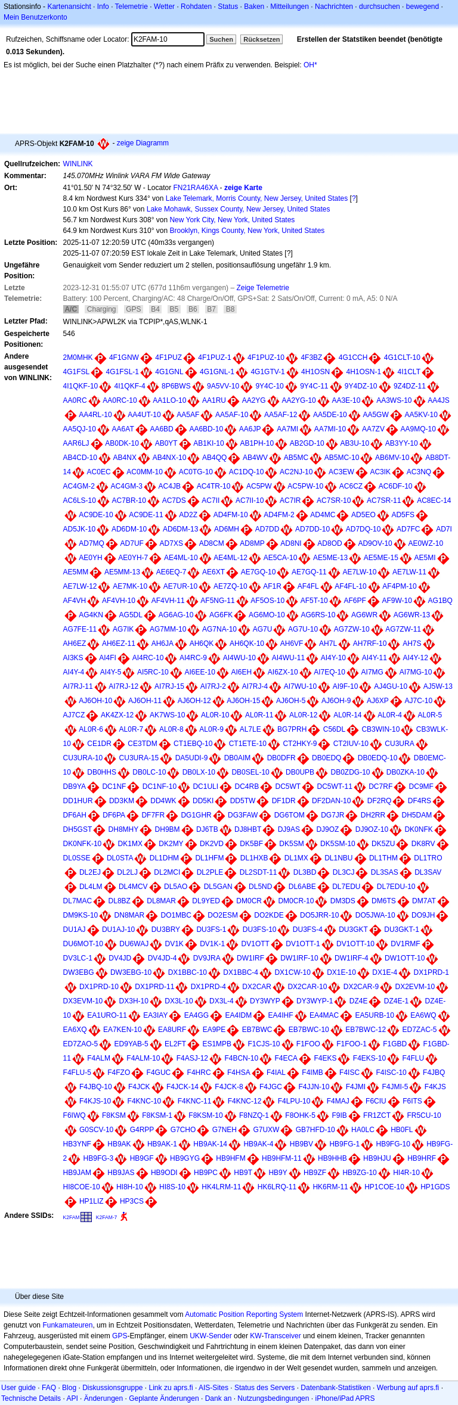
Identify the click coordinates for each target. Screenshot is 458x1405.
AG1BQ (440, 600)
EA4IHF (280, 1015)
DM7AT (424, 901)
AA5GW (375, 415)
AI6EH (241, 672)
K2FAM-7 (106, 1217)
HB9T (243, 1172)
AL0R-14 (347, 715)
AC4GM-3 (127, 486)
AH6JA (162, 643)
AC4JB (170, 486)
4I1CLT (409, 372)
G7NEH (224, 1130)
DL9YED (206, 901)
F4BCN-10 (241, 1058)
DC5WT (288, 786)
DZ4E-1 (396, 1001)
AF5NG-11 (217, 600)
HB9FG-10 (393, 1144)
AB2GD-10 (307, 443)
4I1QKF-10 (80, 386)
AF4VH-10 (118, 600)
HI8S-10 (172, 1187)
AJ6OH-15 (243, 701)
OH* (310, 65)
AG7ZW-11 (403, 629)
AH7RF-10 (370, 643)
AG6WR (364, 615)
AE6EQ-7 (171, 572)
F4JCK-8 (229, 1087)
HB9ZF (315, 1172)
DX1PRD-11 (154, 987)
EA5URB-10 (374, 1015)
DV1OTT (256, 944)
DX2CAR (256, 987)
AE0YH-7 (133, 558)
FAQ (49, 1388)
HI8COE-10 (81, 1187)
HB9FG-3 (98, 1158)
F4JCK (139, 1087)
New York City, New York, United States (232, 220)
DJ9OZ (327, 829)
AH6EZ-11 (118, 643)
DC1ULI (205, 786)
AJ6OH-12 (194, 701)
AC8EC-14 (434, 500)
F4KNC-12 (245, 1101)
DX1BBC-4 (240, 972)
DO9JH (423, 915)
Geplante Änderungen (164, 1398)
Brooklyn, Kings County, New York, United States (246, 230)
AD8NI (290, 543)
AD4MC (322, 515)
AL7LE (250, 729)
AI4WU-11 (288, 658)
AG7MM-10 (168, 629)
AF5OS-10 (267, 600)
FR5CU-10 (424, 1115)
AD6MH (226, 529)
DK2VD (212, 844)
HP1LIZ (91, 1201)
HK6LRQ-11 (277, 1187)
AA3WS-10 (393, 400)
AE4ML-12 (230, 558)
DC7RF (380, 786)
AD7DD (267, 529)
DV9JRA (207, 958)
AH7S (412, 643)
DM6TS (384, 901)
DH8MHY (124, 829)
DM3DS (342, 901)
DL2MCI (167, 872)
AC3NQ (419, 472)
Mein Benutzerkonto (35, 17)
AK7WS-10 (167, 715)
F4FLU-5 (77, 1072)
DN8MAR (129, 915)
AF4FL (308, 586)
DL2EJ (90, 872)
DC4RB (246, 786)
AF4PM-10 (399, 586)
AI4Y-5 (111, 672)
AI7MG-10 (416, 672)
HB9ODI (164, 1172)
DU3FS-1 (211, 929)
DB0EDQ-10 (378, 758)
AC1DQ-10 (246, 472)
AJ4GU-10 (390, 686)
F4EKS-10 (369, 1058)
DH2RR (373, 815)
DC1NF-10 (160, 786)
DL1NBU (338, 858)
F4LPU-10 (294, 1101)
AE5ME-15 (381, 558)
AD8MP (252, 543)
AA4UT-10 (144, 415)
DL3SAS (384, 872)
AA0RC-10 (120, 400)
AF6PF (355, 600)
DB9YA (74, 786)
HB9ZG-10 (359, 1172)
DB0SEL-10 (250, 772)
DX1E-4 (384, 972)
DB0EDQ (326, 758)
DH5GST (77, 829)
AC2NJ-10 (296, 472)
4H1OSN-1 (363, 372)
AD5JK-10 (79, 529)
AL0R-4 (389, 715)
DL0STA (120, 858)
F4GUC (159, 1072)
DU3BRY (165, 929)
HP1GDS (435, 1187)
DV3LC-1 (77, 958)
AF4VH (74, 600)
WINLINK (78, 164)
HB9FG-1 (344, 1144)
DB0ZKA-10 (405, 772)
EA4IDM (238, 1015)
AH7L (328, 643)
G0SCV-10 (96, 1130)
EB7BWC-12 (365, 1029)
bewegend (422, 6)
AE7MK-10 (130, 586)
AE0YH (90, 558)
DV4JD (120, 958)
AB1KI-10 (208, 443)
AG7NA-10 (219, 629)
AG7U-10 (303, 629)
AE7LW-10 (359, 572)
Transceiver (282, 1336)
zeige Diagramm (143, 143)
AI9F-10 (345, 686)
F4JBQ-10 (95, 1087)
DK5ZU (383, 844)
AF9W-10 (396, 600)
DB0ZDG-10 (350, 772)
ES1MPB (216, 1044)
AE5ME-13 (330, 558)
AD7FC (408, 529)
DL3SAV (427, 872)
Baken (254, 6)
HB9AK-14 (210, 1144)
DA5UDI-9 (191, 758)
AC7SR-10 (334, 500)
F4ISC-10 (391, 1072)
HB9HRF (421, 1158)
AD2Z (188, 515)
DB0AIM (237, 758)
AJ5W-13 (438, 686)
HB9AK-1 (162, 1144)
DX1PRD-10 (99, 987)
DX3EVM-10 (83, 1001)
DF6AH (74, 815)
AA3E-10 (346, 400)
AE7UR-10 (180, 586)
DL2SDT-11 (258, 872)
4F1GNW (124, 357)
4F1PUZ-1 (214, 357)
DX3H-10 (133, 1001)
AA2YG (254, 400)
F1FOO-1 (351, 1044)
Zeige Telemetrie (262, 288)
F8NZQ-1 (254, 1115)
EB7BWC (257, 1029)
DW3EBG (78, 972)
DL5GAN (218, 886)
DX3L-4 (221, 1001)
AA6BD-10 (206, 429)
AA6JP (250, 429)
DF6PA (114, 815)
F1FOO (308, 1044)
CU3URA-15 (139, 758)
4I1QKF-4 (130, 386)
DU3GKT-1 (401, 929)
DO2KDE (268, 915)
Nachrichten (334, 6)
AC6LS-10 (79, 500)
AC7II (210, 500)
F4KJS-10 (95, 1101)
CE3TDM (142, 743)
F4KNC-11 (195, 1101)
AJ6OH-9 (336, 701)
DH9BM (167, 829)
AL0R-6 (91, 729)
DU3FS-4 (308, 929)
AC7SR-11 (384, 500)
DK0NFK (418, 829)
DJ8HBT (247, 829)
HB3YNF (77, 1144)
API (72, 1398)
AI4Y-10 (333, 658)
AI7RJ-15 (169, 686)
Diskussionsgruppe (112, 1388)
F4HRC (199, 1072)
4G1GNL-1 (217, 372)
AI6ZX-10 (283, 672)
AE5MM (76, 572)
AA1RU (214, 400)
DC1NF (114, 786)
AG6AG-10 (176, 615)
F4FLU (414, 1058)
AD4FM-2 (279, 515)
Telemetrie (131, 6)
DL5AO (175, 886)
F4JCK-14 (182, 1087)
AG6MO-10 (267, 615)
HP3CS (132, 1201)
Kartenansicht (69, 6)
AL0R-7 (131, 729)
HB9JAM (77, 1172)
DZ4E (358, 1001)
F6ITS (412, 1101)
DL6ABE (302, 886)
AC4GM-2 (79, 486)
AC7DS (174, 500)
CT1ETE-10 (248, 743)
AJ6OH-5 (290, 701)
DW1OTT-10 (405, 958)
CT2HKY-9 (300, 743)
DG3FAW (243, 815)
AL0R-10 (215, 715)
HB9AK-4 (258, 1144)
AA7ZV (373, 429)
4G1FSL (76, 372)
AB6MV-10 (392, 457)
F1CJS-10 (263, 1044)
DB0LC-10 (149, 772)
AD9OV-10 (375, 543)
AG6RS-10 (318, 615)
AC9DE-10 (96, 515)
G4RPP (142, 1130)
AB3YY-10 (401, 443)
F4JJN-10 (313, 1087)
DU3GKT (353, 929)
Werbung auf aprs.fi (408, 1388)
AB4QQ (214, 457)
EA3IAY (155, 1015)
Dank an (218, 1398)
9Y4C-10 (269, 386)
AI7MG (372, 672)
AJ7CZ (74, 715)
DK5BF (251, 844)
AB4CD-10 (80, 457)
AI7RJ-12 (123, 686)
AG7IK (123, 629)
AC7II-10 (250, 500)
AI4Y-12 (415, 658)
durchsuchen (379, 6)
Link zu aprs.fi (171, 1388)
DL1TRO (428, 858)
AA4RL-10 (95, 415)
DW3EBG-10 (130, 972)
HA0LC (363, 1130)
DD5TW (243, 801)
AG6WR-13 (412, 615)
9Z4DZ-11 (410, 386)
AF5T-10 (314, 600)
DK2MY (171, 844)
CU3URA (399, 743)
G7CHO (183, 1130)
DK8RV (423, 844)
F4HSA (238, 1072)
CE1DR (99, 743)
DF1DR (284, 801)
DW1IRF (250, 958)
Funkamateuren (67, 1325)
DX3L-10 (179, 1001)
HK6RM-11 (330, 1187)
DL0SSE (77, 858)
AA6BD (161, 429)
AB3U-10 (354, 443)
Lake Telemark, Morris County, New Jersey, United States (257, 198)
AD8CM (211, 543)
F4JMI (356, 1087)
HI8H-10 (129, 1187)
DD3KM (121, 801)
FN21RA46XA (196, 188)
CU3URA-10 (83, 758)
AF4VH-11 (168, 600)
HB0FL (402, 1130)
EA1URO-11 (107, 1015)
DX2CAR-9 (361, 987)
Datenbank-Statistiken (335, 1388)
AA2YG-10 (298, 400)
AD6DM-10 (129, 529)
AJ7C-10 (418, 701)
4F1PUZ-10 (265, 357)
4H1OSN (315, 372)
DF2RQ (379, 801)
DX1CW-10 (292, 972)
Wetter (164, 6)
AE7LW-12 (80, 586)
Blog (69, 1388)
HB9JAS (120, 1172)
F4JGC (270, 1087)
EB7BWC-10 (309, 1029)
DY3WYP (265, 1001)
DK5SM (291, 844)
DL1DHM (164, 858)
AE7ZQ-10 (230, 586)
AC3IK (380, 472)
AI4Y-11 (374, 658)
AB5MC (296, 457)
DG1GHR (196, 815)
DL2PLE (210, 872)
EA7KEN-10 (122, 1029)
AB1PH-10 (257, 443)
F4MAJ (338, 1101)
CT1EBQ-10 (193, 743)
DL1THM (383, 858)
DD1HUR (78, 801)
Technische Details (31, 1398)
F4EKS (325, 1058)
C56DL (334, 729)
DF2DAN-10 (331, 801)
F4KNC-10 (145, 1101)
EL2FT (175, 1044)
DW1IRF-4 (352, 958)
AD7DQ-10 (363, 529)
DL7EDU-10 (396, 886)
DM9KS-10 (80, 915)
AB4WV (255, 457)
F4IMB (312, 1072)
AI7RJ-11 (78, 686)
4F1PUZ (168, 357)
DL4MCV (133, 886)
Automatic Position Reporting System (244, 1314)
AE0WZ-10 (425, 543)
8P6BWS (176, 386)
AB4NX (125, 457)
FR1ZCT (377, 1115)
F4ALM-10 (143, 1058)
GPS (119, 1336)
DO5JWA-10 (375, 915)
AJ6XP (378, 701)
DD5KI (203, 801)
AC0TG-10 (196, 472)
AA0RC (75, 400)
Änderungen (103, 1398)
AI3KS (73, 658)
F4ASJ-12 (192, 1058)
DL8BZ (120, 901)
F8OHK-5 (300, 1115)
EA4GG (196, 1015)
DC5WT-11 (334, 786)
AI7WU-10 (300, 686)
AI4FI (107, 658)
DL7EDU (346, 886)
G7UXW (266, 1130)
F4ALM (98, 1058)
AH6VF (292, 643)
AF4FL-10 (350, 586)
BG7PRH (292, 729)
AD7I (444, 529)
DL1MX (296, 858)
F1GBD (395, 1044)
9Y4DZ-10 (361, 386)
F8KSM (114, 1115)
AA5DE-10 (330, 415)
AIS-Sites (213, 1388)
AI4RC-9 (193, 658)
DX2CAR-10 (307, 987)
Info (103, 6)
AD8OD (329, 543)
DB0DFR (281, 758)
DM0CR (249, 901)
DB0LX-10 (198, 772)
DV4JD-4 (162, 958)
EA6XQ (75, 1029)
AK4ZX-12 (117, 715)
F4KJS (435, 1087)
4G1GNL (169, 372)
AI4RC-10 (148, 658)
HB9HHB (332, 1158)
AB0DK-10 (122, 443)
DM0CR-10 (296, 901)
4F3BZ (311, 357)
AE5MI (425, 558)
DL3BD (305, 872)
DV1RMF (405, 944)
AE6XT (213, 572)
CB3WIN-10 (380, 729)
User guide (18, 1388)
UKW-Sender (210, 1336)
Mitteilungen (289, 6)
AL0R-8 (171, 729)
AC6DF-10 (396, 486)
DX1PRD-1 (431, 972)
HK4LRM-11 (221, 1187)
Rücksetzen (261, 39)
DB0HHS (101, 772)
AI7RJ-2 (213, 686)
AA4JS (439, 400)
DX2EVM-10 (415, 987)
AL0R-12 (303, 715)
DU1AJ (74, 929)
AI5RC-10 (153, 672)
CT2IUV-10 (351, 743)
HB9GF (142, 1158)
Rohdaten (196, 6)
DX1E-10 (341, 972)
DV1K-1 (212, 944)
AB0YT (166, 443)
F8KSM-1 (157, 1115)
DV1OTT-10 (355, 944)
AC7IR (290, 500)
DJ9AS (289, 829)
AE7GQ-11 (309, 572)
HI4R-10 (406, 1172)
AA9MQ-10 (418, 429)
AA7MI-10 (330, 429)
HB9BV (301, 1144)
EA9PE (214, 1029)
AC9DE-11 (146, 515)
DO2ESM (223, 915)
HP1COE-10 (384, 1187)
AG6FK (221, 615)
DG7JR (332, 815)
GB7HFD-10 (315, 1130)
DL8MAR (161, 901)
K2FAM (71, 1217)
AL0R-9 (211, 729)
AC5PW (259, 486)
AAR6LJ (76, 443)
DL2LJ (127, 872)
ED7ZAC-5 (420, 1029)
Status (228, 6)
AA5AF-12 (280, 415)
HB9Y (277, 1172)
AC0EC (99, 472)
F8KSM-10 (205, 1115)
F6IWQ (74, 1115)
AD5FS (402, 515)
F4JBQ (434, 1072)
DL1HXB (254, 858)
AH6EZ (74, 643)
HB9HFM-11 (282, 1158)
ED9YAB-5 (131, 1044)
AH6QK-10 (247, 643)
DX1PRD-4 (208, 987)
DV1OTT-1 (303, 944)
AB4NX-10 (170, 457)
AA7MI (287, 429)
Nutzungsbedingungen (273, 1398)
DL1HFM (209, 858)
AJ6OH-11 (145, 701)
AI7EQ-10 (329, 672)
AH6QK (202, 643)
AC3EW (341, 472)
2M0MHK (78, 357)
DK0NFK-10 (82, 844)
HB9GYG (185, 1158)
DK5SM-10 (337, 844)
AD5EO (363, 515)
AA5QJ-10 (79, 429)
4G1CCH (353, 357)
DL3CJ (344, 872)
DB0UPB (300, 772)
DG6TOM (289, 815)
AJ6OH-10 (95, 701)
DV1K (174, 944)
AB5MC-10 (342, 457)
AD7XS (171, 543)
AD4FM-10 (230, 515)
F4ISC (349, 1072)
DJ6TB (207, 829)
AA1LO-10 (169, 400)
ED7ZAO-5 (80, 1044)
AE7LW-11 (409, 572)
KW (255, 1336)
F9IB (339, 1115)
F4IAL (276, 1072)
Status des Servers (264, 1388)
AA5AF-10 (231, 415)
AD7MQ (91, 543)
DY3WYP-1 (314, 1001)
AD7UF (132, 543)
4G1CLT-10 (402, 357)
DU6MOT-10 (83, 944)
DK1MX (130, 844)
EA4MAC (324, 1015)
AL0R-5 (430, 715)
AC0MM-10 (144, 472)
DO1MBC (176, 915)
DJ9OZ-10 (371, 829)
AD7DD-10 (312, 529)
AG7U (263, 629)
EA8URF (172, 1029)
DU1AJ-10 (118, 929)
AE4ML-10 (181, 558)
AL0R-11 (259, 715)
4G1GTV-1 (267, 372)
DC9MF (421, 786)
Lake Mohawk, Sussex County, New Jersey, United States (238, 209)
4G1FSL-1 (122, 372)
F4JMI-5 (395, 1087)
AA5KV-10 (420, 415)
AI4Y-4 (74, 672)
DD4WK (163, 801)
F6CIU (376, 1101)
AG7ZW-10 (352, 629)
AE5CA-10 (281, 558)
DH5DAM (417, 815)
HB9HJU (377, 1158)
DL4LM (91, 886)
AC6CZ (351, 486)
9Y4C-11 (314, 386)
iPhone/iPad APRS (345, 1398)
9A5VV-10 (223, 386)
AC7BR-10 (129, 500)
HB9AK (119, 1144)
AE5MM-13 (122, 572)
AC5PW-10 (305, 486)
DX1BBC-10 (187, 972)
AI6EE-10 (199, 672)
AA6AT (123, 429)
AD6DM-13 (180, 529)
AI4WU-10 (239, 658)
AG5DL (131, 615)
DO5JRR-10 (319, 915)
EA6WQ (423, 1015)
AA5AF (188, 415)
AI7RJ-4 (255, 686)
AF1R (272, 586)
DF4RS (419, 801)
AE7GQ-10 (258, 572)
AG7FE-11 (80, 629)
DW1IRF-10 (299, 958)
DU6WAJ (133, 944)
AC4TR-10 (214, 486)
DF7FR (153, 815)
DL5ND (260, 886)
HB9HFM (230, 1158)
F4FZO (118, 1072)
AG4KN (91, 615)
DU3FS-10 (260, 929)
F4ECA (286, 1058)
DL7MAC (77, 901)
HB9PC (206, 1172)
